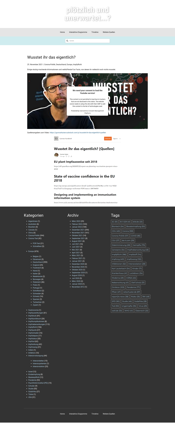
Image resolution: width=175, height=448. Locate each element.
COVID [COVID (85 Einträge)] (136, 236)
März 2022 (76, 221)
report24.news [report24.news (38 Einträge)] (120, 297)
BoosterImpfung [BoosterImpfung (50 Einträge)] (135, 226)
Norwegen (37, 279)
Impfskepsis (33, 336)
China (30, 233)
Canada (31, 230)
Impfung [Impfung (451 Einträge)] (118, 259)
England (36, 265)
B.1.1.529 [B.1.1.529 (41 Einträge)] (125, 222)
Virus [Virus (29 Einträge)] (143, 306)
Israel (30, 372)
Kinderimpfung (34, 374)
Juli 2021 (75, 244)
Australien (32, 224)
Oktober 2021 (77, 235)
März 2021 (76, 255)
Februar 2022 (77, 224)
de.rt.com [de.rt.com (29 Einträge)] (128, 240)
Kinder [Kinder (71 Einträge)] (137, 269)
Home (62, 32)
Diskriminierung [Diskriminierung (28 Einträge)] (121, 245)
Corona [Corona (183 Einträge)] (127, 231)
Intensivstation (38, 366)
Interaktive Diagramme (78, 32)
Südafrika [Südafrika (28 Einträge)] (140, 301)
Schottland (37, 291)
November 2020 (78, 267)
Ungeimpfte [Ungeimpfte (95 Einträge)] (129, 306)
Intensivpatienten (39, 364)
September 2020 (78, 273)
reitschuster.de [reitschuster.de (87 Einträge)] (131, 292)
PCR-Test (36, 243)
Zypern (35, 305)
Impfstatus (32, 339)
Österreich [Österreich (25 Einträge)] (141, 311)
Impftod (31, 341)
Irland (35, 271)
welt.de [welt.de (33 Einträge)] (117, 311)
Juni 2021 (76, 247)
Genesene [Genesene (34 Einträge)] (118, 250)
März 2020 (76, 281)
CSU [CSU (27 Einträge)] (115, 240)
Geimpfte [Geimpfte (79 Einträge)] (139, 245)
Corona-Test (33, 238)
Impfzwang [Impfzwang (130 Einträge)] (134, 259)
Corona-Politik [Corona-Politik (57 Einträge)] (120, 236)
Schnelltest (37, 246)
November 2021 (78, 233)
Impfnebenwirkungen (36, 324)
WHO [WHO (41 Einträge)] (129, 311)
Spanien (36, 299)
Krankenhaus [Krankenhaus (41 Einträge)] (119, 273)
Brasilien (31, 227)
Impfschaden (33, 333)
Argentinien (32, 221)
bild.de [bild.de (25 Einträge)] (138, 222)
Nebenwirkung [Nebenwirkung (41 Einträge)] (120, 283)
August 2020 (77, 275)
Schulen (31, 386)
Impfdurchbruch (34, 319)
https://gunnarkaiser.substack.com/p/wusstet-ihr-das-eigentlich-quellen (78, 133)
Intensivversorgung (35, 356)
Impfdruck (32, 316)
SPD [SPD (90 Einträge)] (116, 301)
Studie (30, 389)
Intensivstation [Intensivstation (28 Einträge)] (136, 264)
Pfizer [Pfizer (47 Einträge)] (116, 292)
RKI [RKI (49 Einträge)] (146, 297)
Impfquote (32, 330)
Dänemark (37, 259)
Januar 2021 (77, 261)
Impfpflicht (77, 64)
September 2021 (78, 238)
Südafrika (32, 391)
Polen (35, 285)
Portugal (36, 288)
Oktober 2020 (77, 270)
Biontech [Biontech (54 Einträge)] (118, 226)
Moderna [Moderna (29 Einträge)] (118, 278)
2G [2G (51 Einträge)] (115, 222)
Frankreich (37, 268)
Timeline (95, 32)
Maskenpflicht (34, 377)
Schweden (37, 293)
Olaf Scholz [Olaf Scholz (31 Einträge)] (137, 283)
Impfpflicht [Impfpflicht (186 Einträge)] (119, 254)
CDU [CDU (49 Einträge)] (116, 231)
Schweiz (36, 296)
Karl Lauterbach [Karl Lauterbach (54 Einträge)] (121, 269)
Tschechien (37, 302)
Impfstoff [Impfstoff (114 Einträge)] (135, 254)
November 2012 (78, 287)
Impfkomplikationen (36, 321)
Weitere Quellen (109, 32)
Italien (35, 274)
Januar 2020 (77, 284)
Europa (69, 64)
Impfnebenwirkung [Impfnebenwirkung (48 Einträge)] (138, 250)
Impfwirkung (33, 344)
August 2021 (77, 241)
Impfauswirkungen (35, 313)
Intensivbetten (38, 361)
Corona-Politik (49, 64)
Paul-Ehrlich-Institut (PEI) (38, 383)
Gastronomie (33, 310)
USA (30, 397)
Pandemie (32, 380)
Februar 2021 (77, 258)
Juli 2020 (75, 278)
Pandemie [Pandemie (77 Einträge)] (133, 287)
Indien (30, 350)
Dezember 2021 (78, 230)
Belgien (36, 256)
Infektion (31, 353)
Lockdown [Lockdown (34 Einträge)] (136, 273)
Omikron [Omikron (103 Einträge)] (118, 287)
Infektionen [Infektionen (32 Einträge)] (119, 264)
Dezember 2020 (78, 264)
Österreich (37, 282)
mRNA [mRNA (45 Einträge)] (131, 278)
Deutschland (61, 64)
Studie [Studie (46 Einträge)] (127, 301)
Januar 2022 (77, 227)
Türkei (30, 394)
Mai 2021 (75, 250)
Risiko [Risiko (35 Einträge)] (135, 297)
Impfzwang (32, 347)
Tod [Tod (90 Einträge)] (115, 306)
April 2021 (76, 253)
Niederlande (37, 276)
